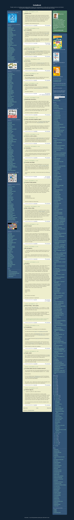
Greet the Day (56, 191)
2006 (55, 445)
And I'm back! (28, 226)
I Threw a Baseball (57, 197)
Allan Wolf (9, 106)
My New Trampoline (57, 304)
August (56, 433)
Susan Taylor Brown (11, 74)
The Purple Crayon (57, 512)
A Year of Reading (57, 493)
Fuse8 (35, 331)
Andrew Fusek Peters (11, 49)
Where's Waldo (56, 136)
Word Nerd (56, 201)
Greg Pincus (10, 157)
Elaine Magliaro (10, 206)
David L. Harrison (11, 145)
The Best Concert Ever (58, 362)
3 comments (48, 93)
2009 (55, 391)
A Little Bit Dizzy (57, 231)
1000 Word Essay (57, 338)
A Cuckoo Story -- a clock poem (59, 228)
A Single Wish (56, 237)
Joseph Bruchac (10, 131)
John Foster (10, 37)
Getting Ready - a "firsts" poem (59, 370)
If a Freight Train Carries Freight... (60, 306)
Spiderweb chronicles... (31, 99)
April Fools (56, 230)
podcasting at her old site (43, 331)
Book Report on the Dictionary (59, 277)
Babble (55, 509)
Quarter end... (28, 13)
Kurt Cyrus (9, 133)
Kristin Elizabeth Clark (11, 30)
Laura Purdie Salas (11, 158)
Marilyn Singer (10, 162)
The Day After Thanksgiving (59, 148)
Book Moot (56, 480)
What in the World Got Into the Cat (60, 233)
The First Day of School (58, 212)
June (56, 436)
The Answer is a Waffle (58, 309)
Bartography (56, 449)
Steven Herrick (10, 39)
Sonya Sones (10, 54)
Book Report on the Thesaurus (59, 154)
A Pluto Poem (56, 210)
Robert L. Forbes (11, 83)
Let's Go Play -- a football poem (59, 221)
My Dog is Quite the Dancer (59, 341)
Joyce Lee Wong (11, 60)
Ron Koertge (10, 88)
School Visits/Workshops (13, 271)
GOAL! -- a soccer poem (58, 209)
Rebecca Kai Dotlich (11, 235)
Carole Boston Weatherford (12, 166)
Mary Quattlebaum (11, 96)
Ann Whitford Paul (11, 156)
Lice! (55, 264)
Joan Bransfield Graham (12, 141)
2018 (55, 378)
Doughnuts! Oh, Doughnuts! (59, 363)
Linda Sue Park (10, 155)
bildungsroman (56, 498)
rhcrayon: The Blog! (57, 492)
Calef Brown (10, 130)
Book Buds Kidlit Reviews (58, 481)
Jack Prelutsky (10, 258)
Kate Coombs (10, 77)
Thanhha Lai (10, 89)
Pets (55, 188)
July (56, 435)
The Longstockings (57, 495)
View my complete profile (58, 30)
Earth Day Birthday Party (58, 189)
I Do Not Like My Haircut (58, 323)
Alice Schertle (10, 211)
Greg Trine (37, 338)
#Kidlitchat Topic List (12, 274)
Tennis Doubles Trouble (58, 312)
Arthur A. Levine (10, 203)
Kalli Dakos (10, 80)
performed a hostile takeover (34, 377)
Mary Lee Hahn (10, 38)
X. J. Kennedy (10, 248)
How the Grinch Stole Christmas (59, 127)
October (56, 398)
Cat (54, 300)
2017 (55, 379)
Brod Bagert (10, 190)
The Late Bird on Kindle (57, 80)
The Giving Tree (57, 113)
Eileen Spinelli (10, 214)
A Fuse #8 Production (58, 465)
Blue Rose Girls (57, 489)
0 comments (48, 25)
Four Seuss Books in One (58, 131)
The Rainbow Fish (57, 118)
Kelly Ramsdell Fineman (12, 34)
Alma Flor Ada (10, 73)
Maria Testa (10, 55)
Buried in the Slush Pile (58, 477)
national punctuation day (46, 94)
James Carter (10, 132)
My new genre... (29, 248)
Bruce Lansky (10, 249)
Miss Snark (56, 468)
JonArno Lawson (11, 90)
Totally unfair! (28, 353)
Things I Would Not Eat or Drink (59, 255)
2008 (55, 392)
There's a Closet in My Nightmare (60, 320)
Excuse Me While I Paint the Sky (59, 258)
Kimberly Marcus (11, 91)
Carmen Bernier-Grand (12, 191)
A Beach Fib (56, 207)
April (56, 439)
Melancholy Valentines (58, 142)
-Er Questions (56, 260)
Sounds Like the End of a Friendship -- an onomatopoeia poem (59, 330)
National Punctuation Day (38, 88)
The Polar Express (57, 115)
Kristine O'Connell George (12, 139)
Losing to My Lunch (57, 339)
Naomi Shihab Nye (11, 48)
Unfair (55, 151)
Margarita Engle (10, 82)
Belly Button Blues (57, 200)
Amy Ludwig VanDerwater (12, 101)
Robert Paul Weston (11, 56)
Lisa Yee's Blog (56, 472)
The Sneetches (56, 125)
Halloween (56, 215)
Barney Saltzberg (42, 211)
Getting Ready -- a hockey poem (59, 219)
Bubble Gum (56, 225)
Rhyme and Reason (57, 167)
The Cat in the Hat (57, 133)
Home (10, 270)
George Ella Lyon (11, 150)
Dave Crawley (10, 32)
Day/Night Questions (57, 234)
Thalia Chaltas (10, 29)
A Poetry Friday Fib (57, 284)
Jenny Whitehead (11, 57)
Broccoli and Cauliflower (58, 213)
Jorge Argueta (10, 126)
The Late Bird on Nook (57, 81)
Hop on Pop (56, 121)
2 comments (48, 70)
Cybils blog (36, 38)
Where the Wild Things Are (58, 124)
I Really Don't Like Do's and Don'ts (60, 240)
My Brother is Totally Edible (58, 185)
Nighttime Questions (57, 176)
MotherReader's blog (38, 333)
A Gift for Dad (56, 346)
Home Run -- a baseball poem (59, 236)
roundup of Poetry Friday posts (44, 121)
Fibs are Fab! (56, 107)
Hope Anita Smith (11, 100)
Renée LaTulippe (11, 42)
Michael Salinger (10, 99)
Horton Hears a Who (57, 134)
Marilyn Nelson (10, 93)
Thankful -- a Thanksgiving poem (59, 218)
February (57, 442)
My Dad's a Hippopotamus (58, 295)
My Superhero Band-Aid (58, 345)
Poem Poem (56, 239)
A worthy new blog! (30, 162)
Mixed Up (55, 170)
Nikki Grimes (10, 142)
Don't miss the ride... (30, 49)
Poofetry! (27, 263)
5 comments (48, 114)
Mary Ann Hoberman (11, 246)
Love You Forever (57, 116)
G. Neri (9, 46)
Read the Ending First (58, 310)
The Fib (55, 104)
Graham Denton (10, 134)
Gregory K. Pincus (11, 257)
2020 (55, 376)
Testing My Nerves (57, 322)
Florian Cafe (56, 505)
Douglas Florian (10, 138)
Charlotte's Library (32, 52)
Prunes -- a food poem (58, 227)
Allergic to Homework (57, 297)
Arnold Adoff (10, 122)
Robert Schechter (11, 52)
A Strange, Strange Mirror (58, 198)
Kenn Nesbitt (10, 154)
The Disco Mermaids (57, 452)
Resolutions (56, 359)
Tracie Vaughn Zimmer (12, 170)
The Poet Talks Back (57, 327)
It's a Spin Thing (57, 486)
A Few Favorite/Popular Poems (14, 273)
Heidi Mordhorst (10, 153)
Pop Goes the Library (57, 471)
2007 (55, 394)
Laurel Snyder (10, 53)
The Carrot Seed (57, 128)
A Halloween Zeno (57, 366)
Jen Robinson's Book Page (58, 459)
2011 (55, 388)
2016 (55, 381)
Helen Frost (10, 84)
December (57, 395)
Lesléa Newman (10, 47)
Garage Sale (56, 180)
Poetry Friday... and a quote (32, 305)
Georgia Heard (10, 200)
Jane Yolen (10, 169)
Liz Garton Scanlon (11, 210)
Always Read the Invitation (58, 254)
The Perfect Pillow (57, 257)
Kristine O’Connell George (12, 239)
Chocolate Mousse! (57, 278)
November (57, 396)
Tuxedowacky (56, 206)
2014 (55, 384)
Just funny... (28, 61)
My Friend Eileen (57, 271)
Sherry (26, 307)
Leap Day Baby (56, 291)
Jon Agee (9, 26)
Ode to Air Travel (57, 285)
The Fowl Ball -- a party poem (59, 246)
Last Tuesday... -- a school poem (59, 244)
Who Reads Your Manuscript (59, 224)
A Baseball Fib (56, 204)
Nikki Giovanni (10, 241)
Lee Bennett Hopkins (11, 247)
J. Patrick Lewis (10, 149)
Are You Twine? (57, 192)
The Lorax (56, 119)
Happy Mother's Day (57, 203)
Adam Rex (9, 259)
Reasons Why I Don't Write (58, 161)
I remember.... (28, 148)
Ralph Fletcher (10, 137)
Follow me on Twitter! (56, 100)
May (56, 438)
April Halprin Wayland (11, 165)
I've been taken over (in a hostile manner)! (35, 368)
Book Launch (11, 276)
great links (48, 177)
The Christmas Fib (57, 288)
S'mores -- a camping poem (59, 303)
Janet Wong (10, 265)
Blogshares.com (38, 376)
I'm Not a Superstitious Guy (59, 301)
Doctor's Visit (56, 164)
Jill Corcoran (10, 31)
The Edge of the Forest (31, 77)
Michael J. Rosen (11, 98)
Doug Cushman (10, 33)
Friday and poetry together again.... (33, 119)
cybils (49, 44)
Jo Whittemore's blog (57, 483)
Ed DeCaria (10, 81)
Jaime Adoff (10, 123)
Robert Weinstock (11, 104)
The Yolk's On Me (57, 173)
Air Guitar (55, 182)
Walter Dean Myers (11, 208)
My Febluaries (56, 360)
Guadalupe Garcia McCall (12, 45)
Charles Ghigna (10, 140)
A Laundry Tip (56, 332)
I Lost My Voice (56, 268)
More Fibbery (56, 105)
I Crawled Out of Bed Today (59, 222)
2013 (55, 385)
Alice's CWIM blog (57, 487)
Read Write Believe (40, 122)
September (57, 399)
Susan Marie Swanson (11, 163)
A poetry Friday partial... (31, 182)
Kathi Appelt (10, 125)
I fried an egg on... (29, 389)
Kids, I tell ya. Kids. (29, 208)
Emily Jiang (10, 40)
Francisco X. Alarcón (11, 124)
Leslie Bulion (10, 76)
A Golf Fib (56, 287)
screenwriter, (57, 19)
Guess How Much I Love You (59, 130)
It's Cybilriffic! (28, 30)
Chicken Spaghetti (57, 462)
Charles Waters (10, 164)
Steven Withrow (10, 105)
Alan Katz (9, 146)
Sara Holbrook (10, 85)
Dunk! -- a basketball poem (58, 216)
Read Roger (56, 455)
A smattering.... (28, 327)
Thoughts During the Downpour (59, 145)
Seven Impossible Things (58, 501)
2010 (55, 389)
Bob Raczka (10, 97)
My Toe (55, 319)
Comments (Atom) (31, 410)
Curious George (57, 122)
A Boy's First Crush (57, 307)
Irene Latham (10, 41)
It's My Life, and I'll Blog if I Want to (60, 484)
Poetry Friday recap (35, 307)
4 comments (48, 203)
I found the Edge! (29, 75)
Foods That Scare (57, 158)
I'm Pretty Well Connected (58, 353)
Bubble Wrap (56, 298)
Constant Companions (58, 336)
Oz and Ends (56, 496)
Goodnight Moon (57, 112)
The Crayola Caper (57, 194)
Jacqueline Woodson (11, 218)
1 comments (48, 80)
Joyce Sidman (10, 161)
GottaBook (37, 5)
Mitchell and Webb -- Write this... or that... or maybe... (34, 68)
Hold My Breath (57, 186)
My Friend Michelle (57, 317)
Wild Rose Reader (57, 504)
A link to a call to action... (31, 136)
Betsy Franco (10, 238)
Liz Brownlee (10, 75)
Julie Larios (10, 148)
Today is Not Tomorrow (58, 179)
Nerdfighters (56, 502)
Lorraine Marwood (11, 92)
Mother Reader (56, 474)
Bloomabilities (56, 490)
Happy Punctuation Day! (31, 85)
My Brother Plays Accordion (59, 313)
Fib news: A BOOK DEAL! (58, 108)
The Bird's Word (57, 195)
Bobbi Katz (10, 147)
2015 (55, 382)
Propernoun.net (57, 499)
